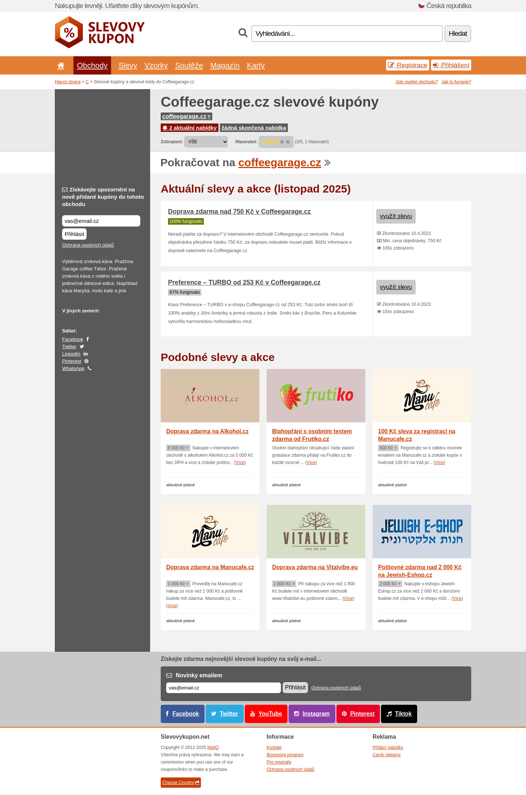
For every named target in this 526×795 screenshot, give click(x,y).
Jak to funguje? (456, 81)
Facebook (72, 339)
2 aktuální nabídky (190, 128)
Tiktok (403, 714)
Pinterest (71, 361)
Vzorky (156, 65)
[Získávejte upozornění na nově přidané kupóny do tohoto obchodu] (101, 221)
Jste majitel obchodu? (417, 81)
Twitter (69, 346)
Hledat (458, 33)
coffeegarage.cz (186, 116)
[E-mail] (223, 687)
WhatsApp (73, 368)
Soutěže (189, 65)
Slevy (127, 65)
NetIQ (213, 747)
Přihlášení (451, 65)
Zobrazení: (172, 141)
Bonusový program (285, 754)
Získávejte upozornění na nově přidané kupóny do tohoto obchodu (103, 196)
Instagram (316, 714)
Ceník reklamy (387, 754)
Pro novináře (279, 762)
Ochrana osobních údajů (88, 245)
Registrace (407, 65)
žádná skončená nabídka (254, 128)
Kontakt (274, 747)
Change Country (180, 782)
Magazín (225, 65)
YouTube (270, 714)
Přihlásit (74, 234)
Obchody (92, 65)
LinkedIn (71, 354)
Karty (256, 65)
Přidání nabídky (388, 747)
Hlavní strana (68, 81)
